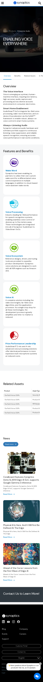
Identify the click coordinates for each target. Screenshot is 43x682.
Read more (9, 444)
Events (4, 634)
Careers (22, 634)
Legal (3, 673)
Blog (4, 629)
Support (5, 639)
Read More (7, 494)
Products (12, 31)
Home (5, 31)
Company (23, 629)
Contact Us (21, 652)
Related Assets (29, 76)
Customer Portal (21, 646)
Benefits (17, 76)
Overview (7, 76)
